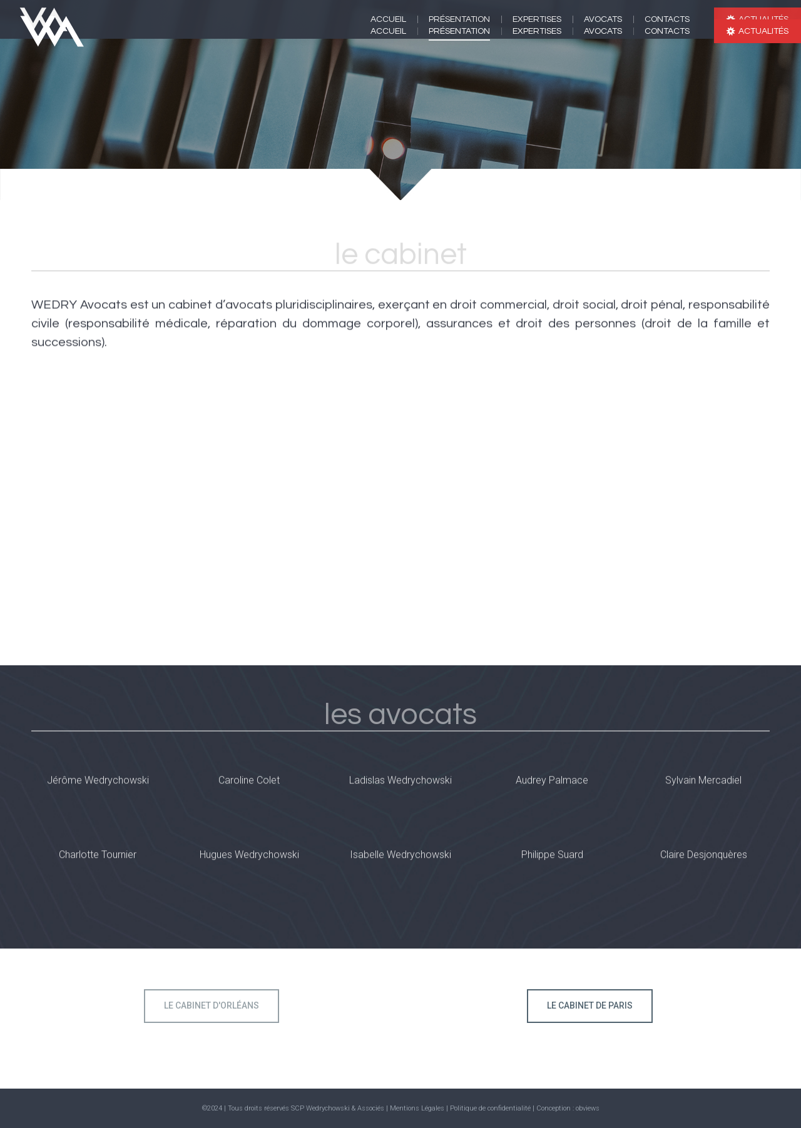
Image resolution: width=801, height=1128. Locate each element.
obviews (587, 1108)
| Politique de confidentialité (489, 1108)
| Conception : (554, 1108)
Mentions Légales (417, 1108)
